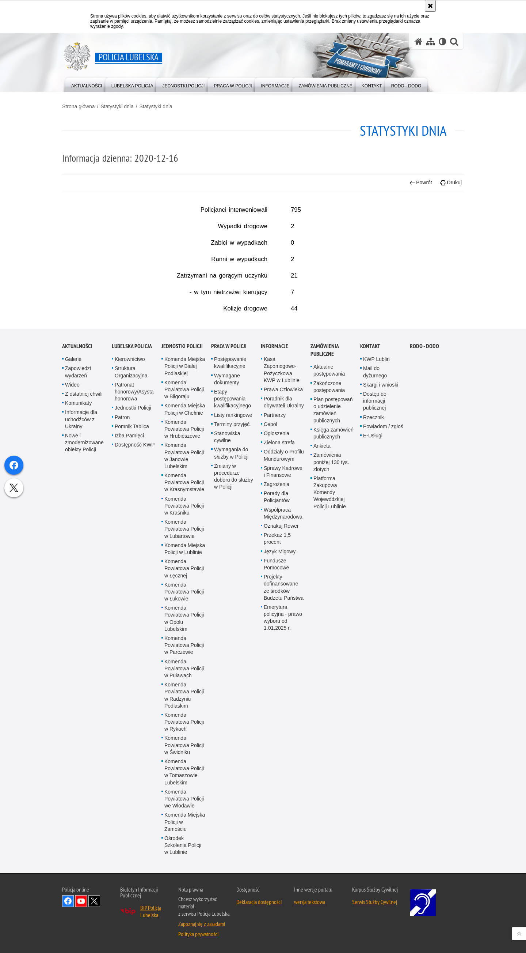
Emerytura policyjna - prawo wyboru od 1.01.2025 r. (283, 811)
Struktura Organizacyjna (131, 566)
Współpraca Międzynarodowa (283, 707)
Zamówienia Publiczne (324, 544)
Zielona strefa (279, 637)
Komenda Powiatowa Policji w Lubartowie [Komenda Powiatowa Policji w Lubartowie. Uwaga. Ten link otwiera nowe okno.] (184, 723)
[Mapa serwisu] (430, 41)
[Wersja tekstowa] (442, 41)
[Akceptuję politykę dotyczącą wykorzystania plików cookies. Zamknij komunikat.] (430, 6)
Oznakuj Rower (281, 720)
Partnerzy (275, 609)
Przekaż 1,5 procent (277, 732)
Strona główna (78, 106)
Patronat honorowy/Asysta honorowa (134, 586)
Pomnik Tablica (132, 621)
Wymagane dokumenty (227, 573)
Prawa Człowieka (283, 584)
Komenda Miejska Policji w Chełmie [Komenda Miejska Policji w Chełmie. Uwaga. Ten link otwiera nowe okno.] (184, 603)
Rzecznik (373, 611)
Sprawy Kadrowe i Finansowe (283, 665)
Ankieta (322, 640)
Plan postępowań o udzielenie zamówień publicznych (332, 604)
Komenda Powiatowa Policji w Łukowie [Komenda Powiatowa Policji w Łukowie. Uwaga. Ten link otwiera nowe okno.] (184, 786)
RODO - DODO (424, 540)
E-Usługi (372, 630)
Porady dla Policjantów (277, 691)
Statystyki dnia (116, 106)
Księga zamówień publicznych (333, 627)
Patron (122, 611)
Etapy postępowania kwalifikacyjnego (232, 593)
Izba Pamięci (129, 630)
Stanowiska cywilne (227, 631)
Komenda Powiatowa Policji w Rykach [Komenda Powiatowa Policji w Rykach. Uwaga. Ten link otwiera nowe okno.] (184, 916)
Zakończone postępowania (329, 581)
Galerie (73, 553)
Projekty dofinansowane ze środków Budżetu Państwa (284, 781)
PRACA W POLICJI (229, 540)
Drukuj (451, 183)
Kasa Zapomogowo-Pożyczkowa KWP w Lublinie (282, 563)
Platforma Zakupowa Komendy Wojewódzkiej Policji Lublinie (329, 687)
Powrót (420, 183)
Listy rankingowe (233, 609)
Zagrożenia (276, 678)
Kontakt (370, 540)
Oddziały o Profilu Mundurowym (284, 649)
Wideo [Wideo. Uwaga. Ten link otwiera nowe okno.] (72, 579)
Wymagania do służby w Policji (231, 647)
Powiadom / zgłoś (383, 621)
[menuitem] (86, 84)
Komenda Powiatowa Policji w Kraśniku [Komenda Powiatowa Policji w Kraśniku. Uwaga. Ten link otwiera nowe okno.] (184, 700)
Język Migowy (280, 746)
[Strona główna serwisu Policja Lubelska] (419, 41)
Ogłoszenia (276, 627)
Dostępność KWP (135, 639)
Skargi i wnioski (380, 579)
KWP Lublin (376, 553)
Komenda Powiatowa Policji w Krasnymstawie (184, 676)
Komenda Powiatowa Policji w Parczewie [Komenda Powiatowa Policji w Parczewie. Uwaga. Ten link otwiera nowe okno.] (184, 839)
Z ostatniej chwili (84, 588)
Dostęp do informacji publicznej (374, 595)
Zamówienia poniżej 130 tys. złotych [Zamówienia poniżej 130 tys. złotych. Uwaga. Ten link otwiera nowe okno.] (331, 656)
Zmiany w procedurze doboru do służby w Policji (233, 670)
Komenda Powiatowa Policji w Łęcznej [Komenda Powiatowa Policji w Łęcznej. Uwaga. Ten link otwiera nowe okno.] (184, 762)
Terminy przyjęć (231, 618)
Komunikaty (78, 597)
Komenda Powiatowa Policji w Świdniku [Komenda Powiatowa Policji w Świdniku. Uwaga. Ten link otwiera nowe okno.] (184, 939)
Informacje (274, 540)
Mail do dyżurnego (375, 566)
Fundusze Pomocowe (276, 758)
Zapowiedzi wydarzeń (78, 566)
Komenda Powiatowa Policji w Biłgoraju (184, 584)
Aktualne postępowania (329, 564)
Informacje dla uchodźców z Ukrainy (81, 614)
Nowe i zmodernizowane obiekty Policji (84, 637)
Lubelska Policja (132, 540)
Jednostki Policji (133, 602)
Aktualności (77, 540)
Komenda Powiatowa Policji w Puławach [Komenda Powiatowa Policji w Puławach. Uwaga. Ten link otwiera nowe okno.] (184, 863)
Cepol (270, 618)
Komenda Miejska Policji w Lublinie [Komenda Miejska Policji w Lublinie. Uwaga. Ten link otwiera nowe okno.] (184, 743)
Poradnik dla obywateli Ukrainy (284, 596)
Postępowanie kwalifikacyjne (230, 556)
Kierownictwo (130, 553)
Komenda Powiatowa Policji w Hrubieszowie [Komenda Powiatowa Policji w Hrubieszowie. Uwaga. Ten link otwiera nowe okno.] (184, 623)
